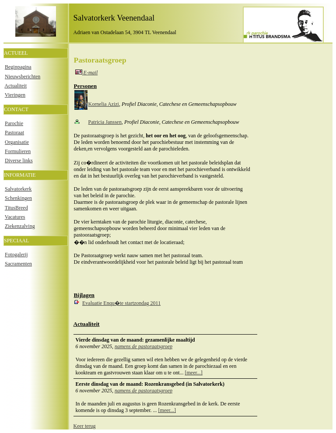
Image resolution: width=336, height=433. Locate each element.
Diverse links (19, 160)
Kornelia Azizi (103, 104)
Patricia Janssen (105, 122)
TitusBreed (16, 208)
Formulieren (18, 151)
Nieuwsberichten (22, 76)
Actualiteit (15, 86)
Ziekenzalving (20, 226)
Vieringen (15, 95)
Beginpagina (18, 67)
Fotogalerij (16, 254)
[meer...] (194, 373)
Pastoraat (14, 132)
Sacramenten (18, 264)
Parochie (14, 123)
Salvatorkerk (18, 189)
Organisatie (17, 142)
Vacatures (15, 217)
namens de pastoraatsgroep (143, 346)
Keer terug (85, 426)
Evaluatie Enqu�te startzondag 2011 (121, 303)
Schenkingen (18, 198)
